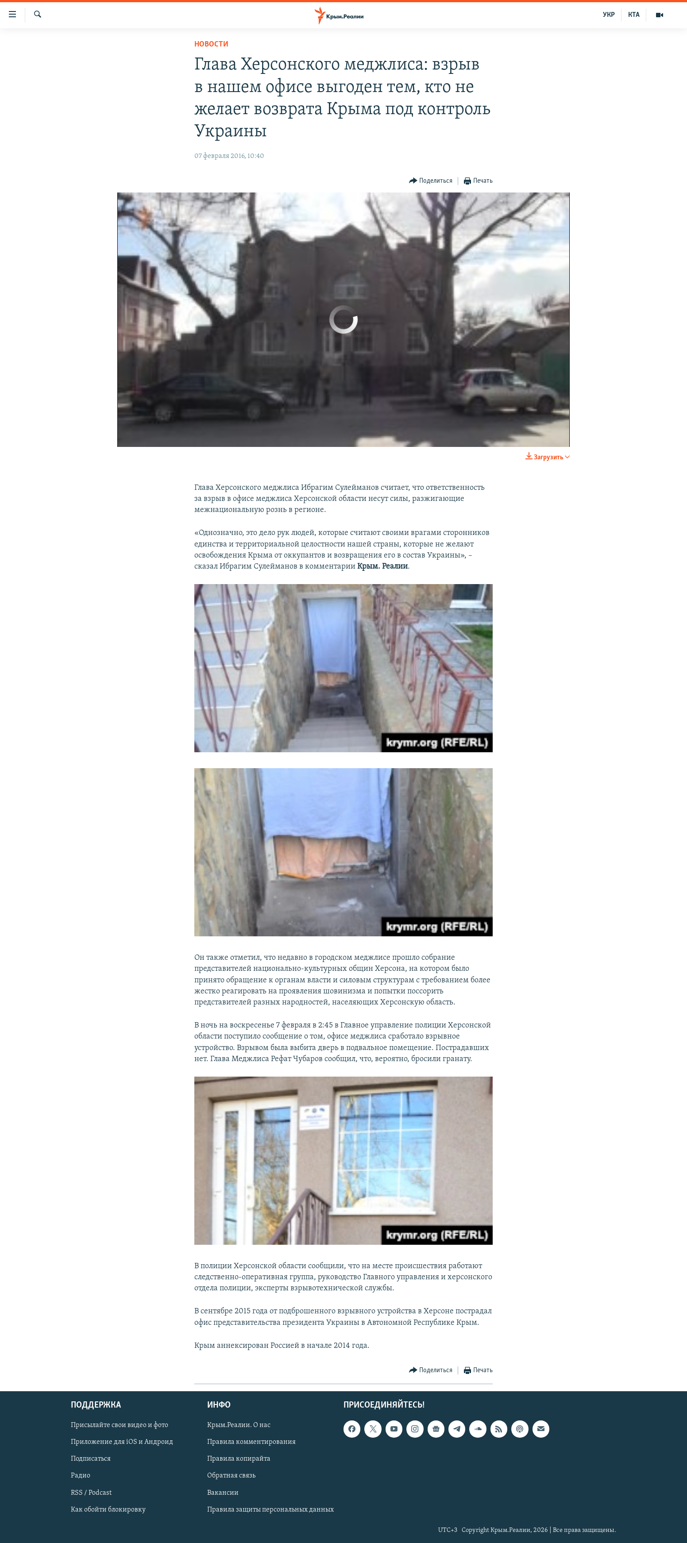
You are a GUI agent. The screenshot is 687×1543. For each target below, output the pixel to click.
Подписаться (91, 1459)
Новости (211, 44)
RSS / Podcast (91, 1493)
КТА (634, 15)
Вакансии (223, 1493)
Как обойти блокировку (108, 1509)
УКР (609, 15)
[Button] (431, 181)
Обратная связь (231, 1476)
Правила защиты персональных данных (270, 1509)
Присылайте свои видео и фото (119, 1425)
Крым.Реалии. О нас (238, 1425)
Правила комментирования (251, 1442)
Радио (80, 1476)
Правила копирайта (238, 1459)
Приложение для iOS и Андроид (122, 1442)
